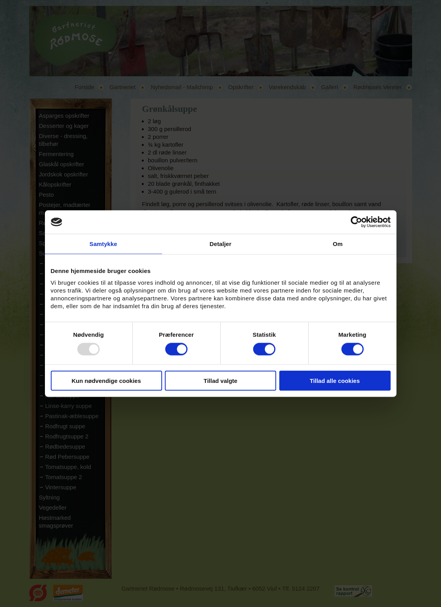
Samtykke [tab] (103, 244)
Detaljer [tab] (221, 244)
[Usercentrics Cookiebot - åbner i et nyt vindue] (356, 222)
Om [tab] (338, 244)
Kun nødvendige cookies (106, 380)
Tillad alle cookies (335, 380)
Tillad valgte (220, 380)
